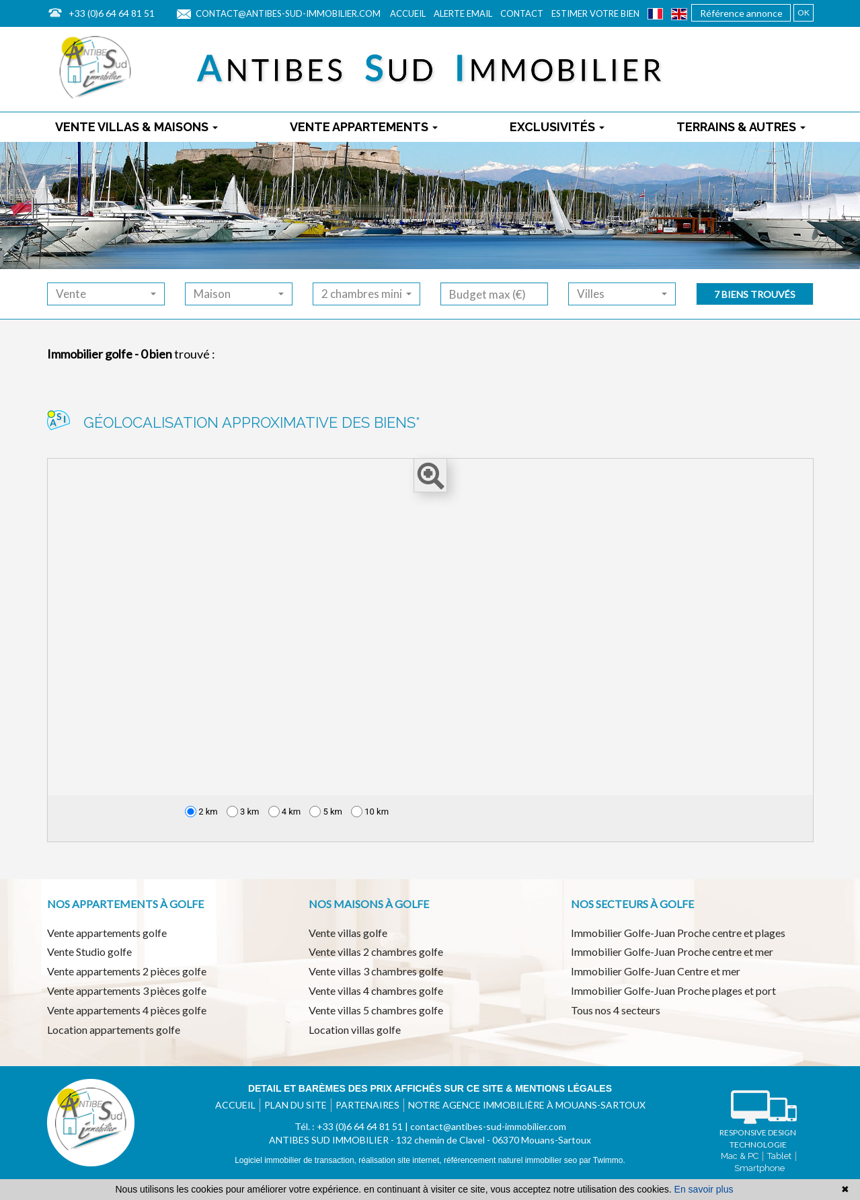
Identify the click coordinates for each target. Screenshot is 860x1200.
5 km (325, 811)
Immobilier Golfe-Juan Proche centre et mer (672, 951)
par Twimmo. (602, 1160)
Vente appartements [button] (364, 127)
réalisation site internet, (401, 1160)
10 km (370, 811)
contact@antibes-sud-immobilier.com (288, 13)
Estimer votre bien (595, 13)
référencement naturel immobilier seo (511, 1160)
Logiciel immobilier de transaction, (296, 1160)
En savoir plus (704, 1189)
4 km (284, 811)
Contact (521, 13)
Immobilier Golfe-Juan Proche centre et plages (678, 932)
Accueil (408, 13)
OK (803, 12)
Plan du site (295, 1105)
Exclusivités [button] (557, 127)
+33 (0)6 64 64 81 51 (112, 13)
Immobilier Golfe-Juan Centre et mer (655, 971)
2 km (201, 811)
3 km (243, 811)
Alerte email (463, 13)
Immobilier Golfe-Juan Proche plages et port (673, 990)
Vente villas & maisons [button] (136, 127)
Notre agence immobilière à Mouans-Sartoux (527, 1105)
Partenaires (367, 1105)
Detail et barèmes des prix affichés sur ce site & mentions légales (430, 1088)
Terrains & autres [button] (741, 127)
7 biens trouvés (754, 294)
